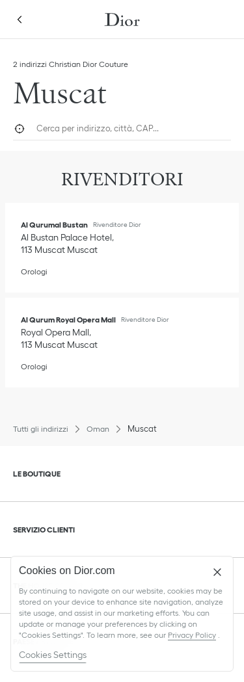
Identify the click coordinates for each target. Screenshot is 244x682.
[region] (122, 614)
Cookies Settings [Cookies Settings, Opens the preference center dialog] (53, 654)
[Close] (217, 572)
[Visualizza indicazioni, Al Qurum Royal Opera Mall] (59, 338)
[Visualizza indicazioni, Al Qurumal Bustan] (68, 243)
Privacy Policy (192, 635)
